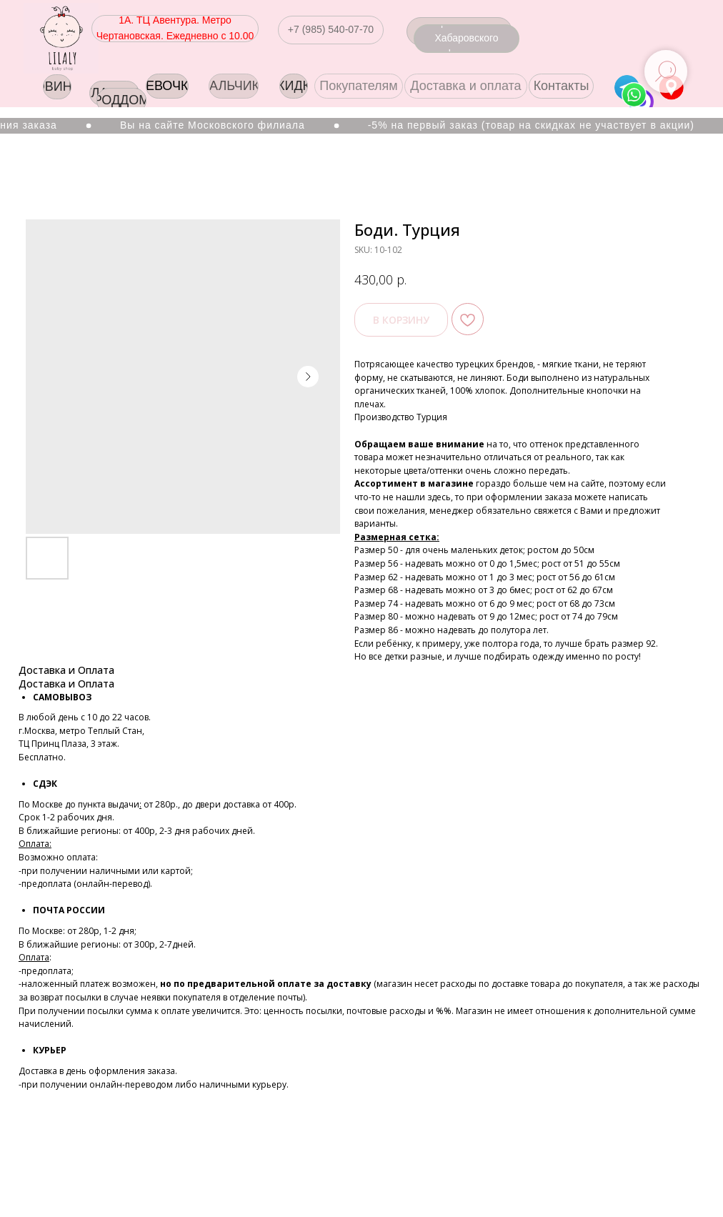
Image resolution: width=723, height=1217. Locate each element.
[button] (331, 30)
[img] (61, 38)
